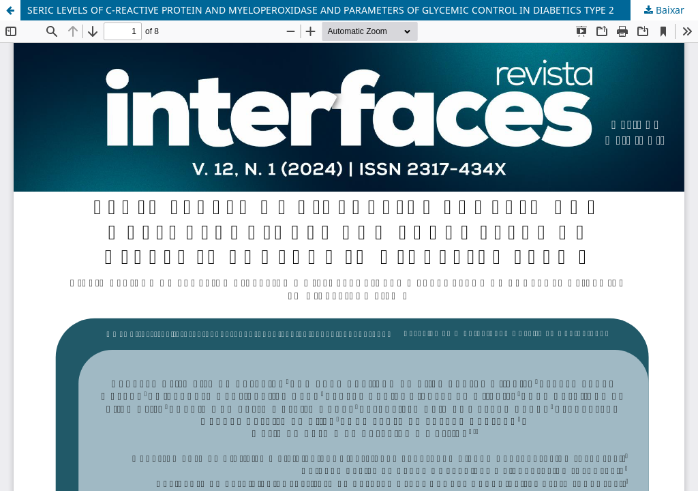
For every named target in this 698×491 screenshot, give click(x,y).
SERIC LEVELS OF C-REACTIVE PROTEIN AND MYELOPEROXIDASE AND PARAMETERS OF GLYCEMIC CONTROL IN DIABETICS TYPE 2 (320, 9)
